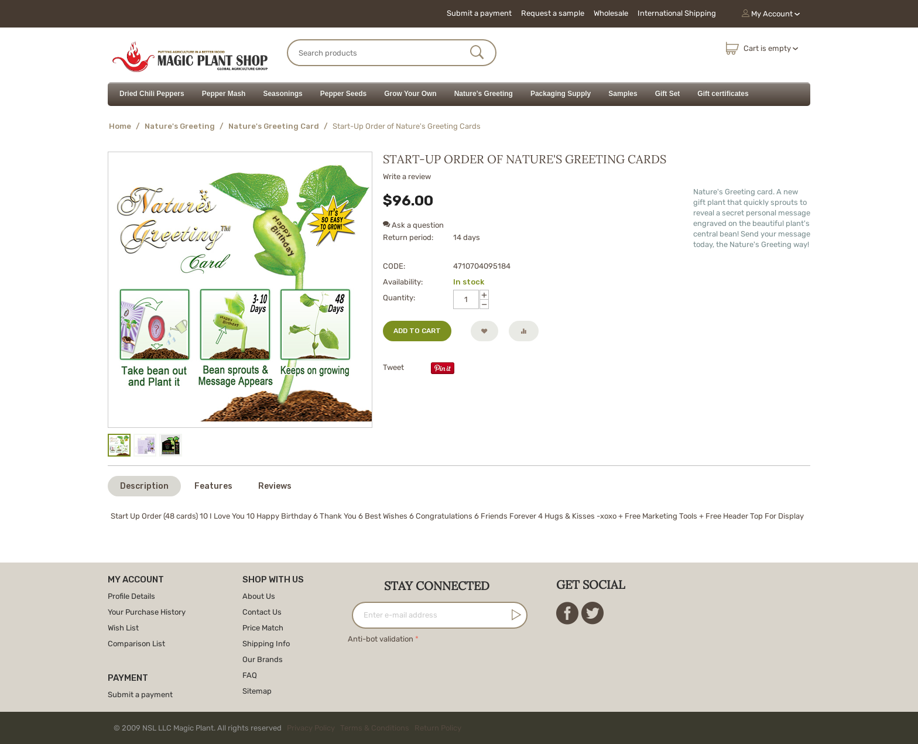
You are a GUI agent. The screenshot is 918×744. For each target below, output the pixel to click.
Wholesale (611, 13)
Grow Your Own (410, 94)
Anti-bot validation (380, 639)
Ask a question (413, 225)
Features (213, 486)
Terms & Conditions (374, 728)
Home (120, 126)
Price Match (262, 627)
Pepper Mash (224, 94)
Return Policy (438, 728)
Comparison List (136, 643)
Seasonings (282, 94)
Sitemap (257, 691)
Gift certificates (722, 94)
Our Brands (262, 659)
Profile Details (131, 596)
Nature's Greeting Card (273, 126)
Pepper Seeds (343, 94)
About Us (258, 596)
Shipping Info (266, 643)
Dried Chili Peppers (151, 94)
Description (144, 486)
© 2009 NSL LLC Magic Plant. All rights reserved (290, 728)
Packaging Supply (560, 94)
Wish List (123, 627)
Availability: (403, 281)
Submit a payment (479, 13)
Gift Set (667, 94)
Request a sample (552, 13)
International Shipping (677, 13)
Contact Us (262, 612)
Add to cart (417, 331)
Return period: (408, 237)
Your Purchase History (147, 612)
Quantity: (399, 297)
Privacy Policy (311, 728)
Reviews (275, 486)
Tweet (393, 367)
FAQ (249, 675)
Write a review (407, 176)
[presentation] (437, 669)
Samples (622, 94)
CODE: (394, 266)
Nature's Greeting (483, 94)
